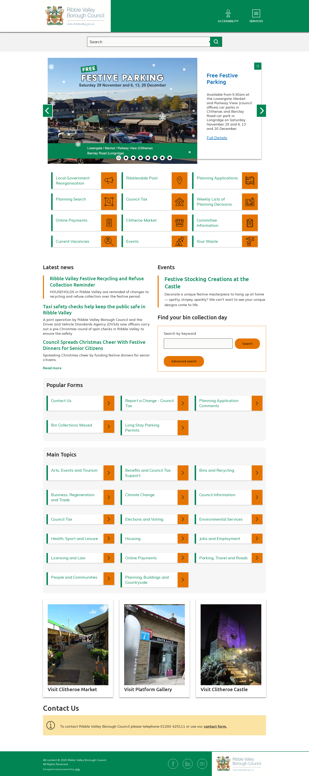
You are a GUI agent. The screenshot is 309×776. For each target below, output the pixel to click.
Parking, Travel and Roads (223, 557)
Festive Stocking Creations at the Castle (207, 282)
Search (247, 344)
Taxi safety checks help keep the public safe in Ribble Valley (94, 309)
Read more (52, 368)
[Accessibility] (228, 16)
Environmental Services (221, 519)
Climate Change (139, 494)
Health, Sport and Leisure (74, 538)
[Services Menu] (256, 16)
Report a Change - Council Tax (149, 403)
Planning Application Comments (218, 403)
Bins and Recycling (216, 470)
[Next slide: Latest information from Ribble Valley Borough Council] (261, 110)
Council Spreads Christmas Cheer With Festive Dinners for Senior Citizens (94, 345)
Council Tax (61, 519)
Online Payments (141, 557)
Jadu (77, 769)
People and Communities (74, 577)
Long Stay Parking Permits (142, 428)
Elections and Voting (144, 519)
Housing (133, 538)
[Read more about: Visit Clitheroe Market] (78, 648)
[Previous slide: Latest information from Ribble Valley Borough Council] (47, 110)
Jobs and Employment (219, 538)
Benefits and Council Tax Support (148, 473)
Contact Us (61, 400)
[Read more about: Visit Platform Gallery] (154, 648)
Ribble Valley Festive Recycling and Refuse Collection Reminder (97, 281)
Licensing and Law (68, 557)
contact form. (215, 726)
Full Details (217, 137)
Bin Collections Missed (71, 425)
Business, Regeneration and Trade (72, 497)
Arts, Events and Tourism (74, 470)
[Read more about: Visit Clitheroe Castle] (231, 648)
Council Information (217, 494)
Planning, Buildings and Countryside (147, 580)
